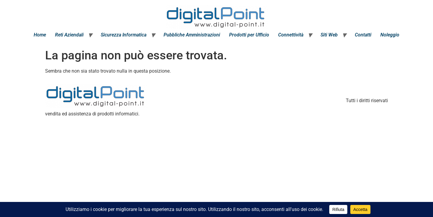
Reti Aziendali (69, 35)
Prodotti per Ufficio (249, 35)
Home (40, 35)
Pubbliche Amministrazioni (192, 35)
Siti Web (329, 35)
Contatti (363, 35)
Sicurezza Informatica (123, 35)
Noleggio (389, 35)
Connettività (290, 35)
